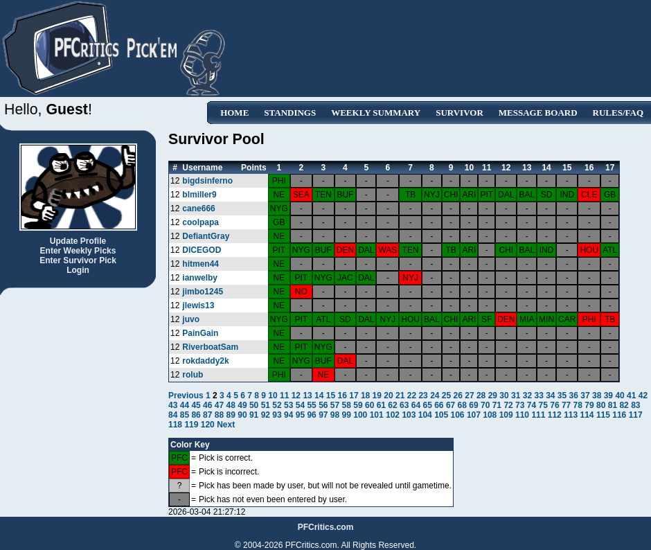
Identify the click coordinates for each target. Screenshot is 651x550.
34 (550, 395)
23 (422, 395)
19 (377, 395)
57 (334, 405)
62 (392, 405)
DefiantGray (205, 236)
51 (265, 405)
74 (531, 405)
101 (377, 415)
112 (555, 415)
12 (296, 395)
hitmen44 (200, 264)
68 (462, 405)
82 (623, 405)
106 (458, 415)
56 (323, 405)
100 (360, 415)
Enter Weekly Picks (78, 251)
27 (469, 395)
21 (399, 395)
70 (485, 405)
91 (253, 415)
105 (441, 415)
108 (490, 415)
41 (631, 395)
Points (254, 167)
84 (172, 415)
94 (288, 415)
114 (587, 415)
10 (272, 395)
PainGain (200, 333)
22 (411, 395)
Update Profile (78, 241)
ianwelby (199, 278)
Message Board (538, 112)
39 (608, 395)
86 (195, 415)
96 (311, 415)
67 (450, 405)
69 (473, 405)
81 (612, 405)
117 (636, 415)
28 (480, 395)
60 (369, 405)
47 (219, 405)
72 (507, 405)
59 (357, 405)
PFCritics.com (326, 527)
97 (323, 415)
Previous (187, 395)
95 (300, 415)
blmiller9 (199, 194)
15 (330, 395)
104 (425, 415)
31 (515, 395)
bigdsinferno (207, 181)
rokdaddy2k (205, 361)
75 (543, 405)
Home (234, 112)
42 (643, 395)
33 (538, 395)
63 (404, 405)
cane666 (198, 208)
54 (300, 405)
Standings (290, 112)
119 (191, 424)
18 (365, 395)
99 (346, 415)
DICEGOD (201, 250)
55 (311, 405)
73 (519, 405)
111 (538, 415)
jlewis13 (198, 305)
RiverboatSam (210, 347)
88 (219, 415)
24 (434, 395)
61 (381, 405)
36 (573, 395)
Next (226, 424)
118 (175, 424)
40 (619, 395)
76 (554, 405)
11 (284, 395)
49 (242, 405)
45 (195, 405)
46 (207, 405)
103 (409, 415)
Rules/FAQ (618, 112)
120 (208, 424)
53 (288, 405)
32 (527, 395)
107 (474, 415)
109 (506, 415)
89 (230, 415)
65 (426, 405)
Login (77, 270)
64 (415, 405)
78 (577, 405)
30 (503, 395)
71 (496, 405)
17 (353, 395)
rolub (192, 375)
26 (458, 395)
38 (596, 395)
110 (522, 415)
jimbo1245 (202, 291)
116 (619, 415)
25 (446, 395)
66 (438, 405)
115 (603, 415)
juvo (190, 319)
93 (276, 415)
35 (562, 395)
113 (571, 415)
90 (242, 415)
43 (172, 405)
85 (184, 415)
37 (584, 395)
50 (253, 405)
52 (276, 405)
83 (635, 405)
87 (207, 415)
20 (388, 395)
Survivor (459, 112)
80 (600, 405)
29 (492, 395)
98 (334, 415)
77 (566, 405)
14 (318, 395)
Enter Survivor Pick (77, 260)
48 (230, 405)
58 (346, 405)
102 (393, 415)
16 (342, 395)
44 (184, 405)
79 (589, 405)
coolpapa (200, 222)
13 (307, 395)
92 (265, 415)
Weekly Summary (375, 112)
